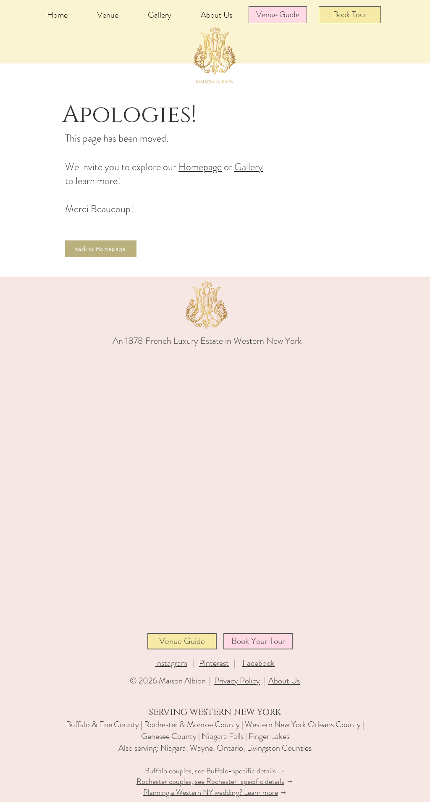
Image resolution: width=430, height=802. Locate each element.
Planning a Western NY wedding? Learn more (210, 792)
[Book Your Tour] (258, 641)
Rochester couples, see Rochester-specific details (210, 781)
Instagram (171, 663)
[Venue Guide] (278, 14)
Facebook (258, 663)
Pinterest (214, 663)
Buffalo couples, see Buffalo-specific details (211, 770)
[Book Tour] (350, 14)
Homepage (200, 167)
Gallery (248, 167)
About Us (284, 681)
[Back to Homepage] (100, 248)
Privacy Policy (237, 681)
